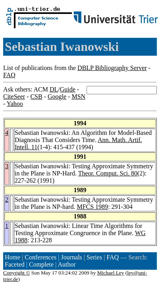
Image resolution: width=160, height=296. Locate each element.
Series (94, 257)
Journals (71, 257)
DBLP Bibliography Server (112, 67)
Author (67, 264)
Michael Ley (110, 273)
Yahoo (15, 103)
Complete (41, 264)
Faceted (15, 264)
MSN (78, 96)
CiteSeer (14, 96)
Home (12, 257)
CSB (36, 96)
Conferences (40, 257)
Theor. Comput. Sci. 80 (107, 173)
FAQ (9, 75)
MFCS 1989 (92, 206)
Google (57, 96)
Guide (67, 89)
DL (54, 89)
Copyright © (16, 273)
